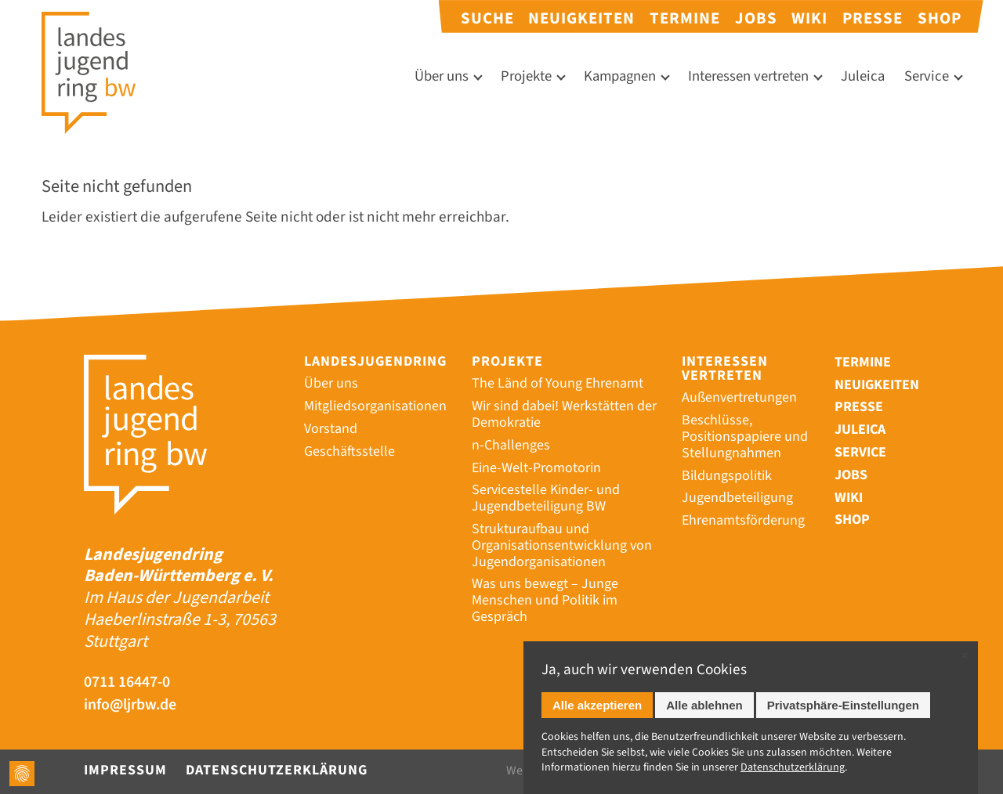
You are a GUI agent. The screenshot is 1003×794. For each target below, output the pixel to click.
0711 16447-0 (127, 682)
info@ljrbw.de (131, 705)
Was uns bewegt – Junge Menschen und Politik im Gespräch (545, 600)
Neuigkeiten (581, 18)
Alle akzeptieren (597, 705)
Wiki (809, 18)
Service (926, 76)
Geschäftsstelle (349, 451)
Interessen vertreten (748, 76)
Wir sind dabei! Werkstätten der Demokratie (564, 414)
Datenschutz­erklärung (792, 767)
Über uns (442, 76)
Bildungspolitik (727, 475)
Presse (872, 18)
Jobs (756, 18)
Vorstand (330, 429)
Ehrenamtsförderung (743, 520)
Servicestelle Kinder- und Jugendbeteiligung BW (546, 498)
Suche (487, 18)
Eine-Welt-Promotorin (536, 468)
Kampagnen (620, 76)
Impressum (125, 770)
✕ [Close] (964, 656)
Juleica (863, 76)
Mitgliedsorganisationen (375, 406)
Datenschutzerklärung (277, 770)
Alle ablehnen (704, 705)
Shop (939, 18)
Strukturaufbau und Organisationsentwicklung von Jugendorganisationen (562, 545)
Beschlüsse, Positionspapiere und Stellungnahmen (745, 436)
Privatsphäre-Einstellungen (843, 705)
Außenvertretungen (739, 397)
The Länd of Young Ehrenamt (557, 383)
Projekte (526, 76)
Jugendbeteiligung (737, 497)
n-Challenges (511, 445)
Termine (685, 18)
